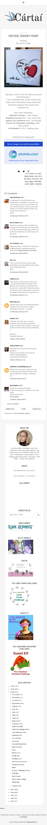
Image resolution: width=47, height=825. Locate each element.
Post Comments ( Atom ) (22, 413)
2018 (12, 692)
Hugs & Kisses (17, 747)
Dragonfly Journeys (14, 118)
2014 (12, 795)
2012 (12, 801)
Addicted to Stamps (17, 115)
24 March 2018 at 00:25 (18, 399)
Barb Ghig (13, 302)
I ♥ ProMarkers (14, 128)
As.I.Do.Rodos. (15, 243)
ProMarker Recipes (24, 470)
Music (14, 767)
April (14, 718)
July (13, 709)
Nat (11, 260)
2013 (12, 798)
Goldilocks (15, 756)
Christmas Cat (17, 735)
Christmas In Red (18, 764)
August (15, 706)
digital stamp (29, 176)
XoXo (14, 750)
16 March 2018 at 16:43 (18, 379)
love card (35, 179)
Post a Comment (13, 404)
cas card (38, 173)
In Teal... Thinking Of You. (21, 770)
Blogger (24, 817)
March (14, 721)
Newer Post (10, 409)
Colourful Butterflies (19, 744)
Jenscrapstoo (14, 385)
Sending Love (17, 759)
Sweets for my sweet (19, 761)
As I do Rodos (32, 250)
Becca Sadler (14, 222)
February (15, 724)
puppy (31, 181)
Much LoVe (16, 753)
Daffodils (15, 773)
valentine (38, 184)
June (14, 712)
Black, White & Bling (19, 779)
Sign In (2, 808)
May (14, 715)
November (16, 697)
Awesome (15, 741)
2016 (12, 792)
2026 (13, 686)
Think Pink (15, 782)
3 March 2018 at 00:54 (17, 339)
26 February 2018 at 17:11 (19, 295)
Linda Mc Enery (15, 197)
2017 (12, 789)
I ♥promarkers (23, 250)
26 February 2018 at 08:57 (19, 253)
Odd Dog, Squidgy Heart (20, 729)
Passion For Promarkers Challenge (20, 123)
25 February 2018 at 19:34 (19, 216)
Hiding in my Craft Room (15, 121)
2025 (13, 689)
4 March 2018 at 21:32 (17, 360)
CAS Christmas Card (19, 732)
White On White (17, 726)
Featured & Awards (24, 476)
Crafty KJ (13, 279)
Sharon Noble (15, 346)
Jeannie (12, 318)
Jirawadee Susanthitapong (19, 367)
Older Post (36, 409)
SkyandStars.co (31, 822)
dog (36, 176)
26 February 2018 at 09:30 (19, 272)
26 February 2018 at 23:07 (19, 312)
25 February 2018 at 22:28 (19, 237)
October (15, 700)
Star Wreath (16, 776)
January (15, 786)
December (16, 694)
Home (24, 409)
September (16, 703)
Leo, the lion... (17, 738)
